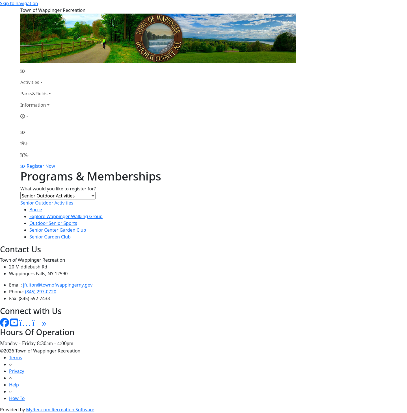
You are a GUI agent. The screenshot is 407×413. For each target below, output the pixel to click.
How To (17, 398)
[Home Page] (35, 71)
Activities (29, 82)
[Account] (35, 116)
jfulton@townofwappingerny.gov (58, 285)
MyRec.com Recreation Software (60, 409)
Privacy (16, 371)
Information (33, 105)
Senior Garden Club (50, 237)
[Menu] (24, 154)
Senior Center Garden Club (57, 230)
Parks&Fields (33, 94)
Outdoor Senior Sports (53, 223)
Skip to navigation (19, 3)
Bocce (35, 209)
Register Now (41, 166)
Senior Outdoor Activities (46, 203)
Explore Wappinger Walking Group (66, 216)
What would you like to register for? (58, 189)
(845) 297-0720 (40, 292)
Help (14, 385)
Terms (15, 357)
